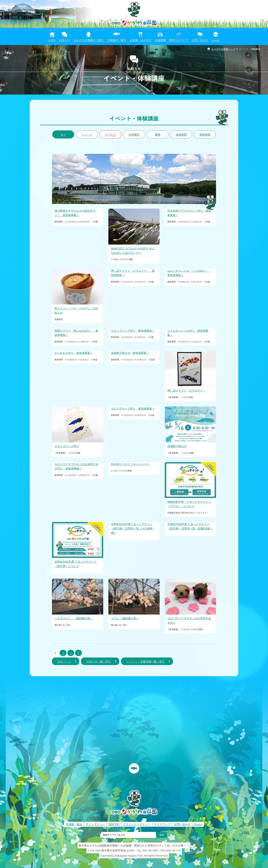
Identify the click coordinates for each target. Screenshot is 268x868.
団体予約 (114, 824)
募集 (157, 134)
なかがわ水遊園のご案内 (88, 40)
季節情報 (204, 134)
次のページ (64, 661)
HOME (52, 40)
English (216, 40)
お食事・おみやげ (140, 40)
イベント (110, 134)
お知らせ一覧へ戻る (98, 661)
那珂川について (178, 40)
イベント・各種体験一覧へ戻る (145, 661)
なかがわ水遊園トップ (223, 49)
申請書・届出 (74, 824)
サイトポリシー (95, 824)
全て (63, 134)
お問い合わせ (200, 40)
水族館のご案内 (116, 40)
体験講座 (134, 134)
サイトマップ (162, 824)
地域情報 (160, 40)
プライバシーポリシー (136, 824)
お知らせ (64, 40)
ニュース (86, 134)
